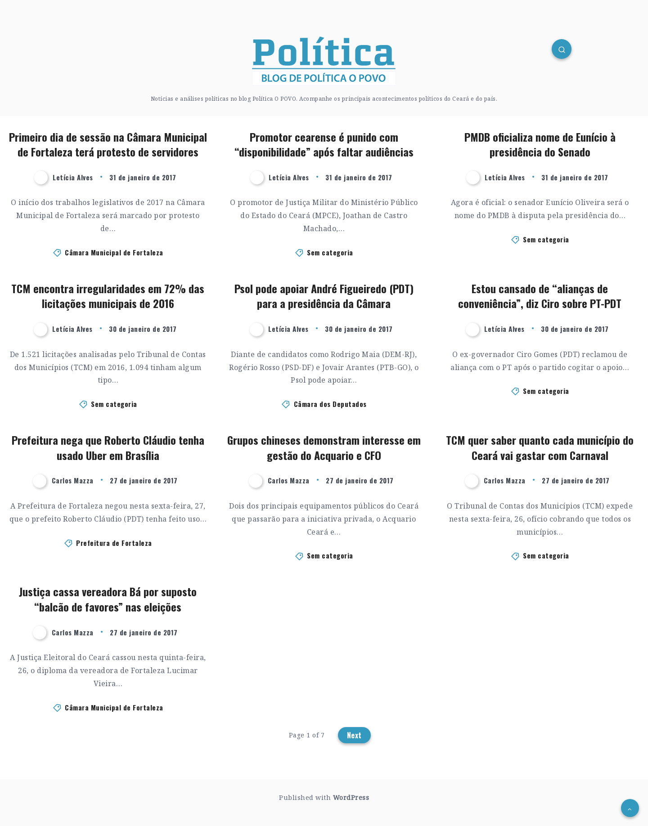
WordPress (351, 797)
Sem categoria (330, 252)
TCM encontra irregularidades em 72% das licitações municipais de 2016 (107, 296)
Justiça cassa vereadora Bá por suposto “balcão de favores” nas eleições (108, 599)
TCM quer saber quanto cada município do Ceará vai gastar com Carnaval (540, 447)
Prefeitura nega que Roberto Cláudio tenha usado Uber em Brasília (108, 447)
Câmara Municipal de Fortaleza (114, 252)
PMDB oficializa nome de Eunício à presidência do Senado (540, 144)
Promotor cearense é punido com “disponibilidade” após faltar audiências (324, 144)
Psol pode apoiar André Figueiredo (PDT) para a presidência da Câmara (324, 296)
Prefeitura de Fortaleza (114, 543)
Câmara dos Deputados (330, 404)
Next (354, 735)
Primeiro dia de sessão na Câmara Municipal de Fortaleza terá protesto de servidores (108, 144)
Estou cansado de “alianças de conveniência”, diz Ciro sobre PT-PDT (539, 296)
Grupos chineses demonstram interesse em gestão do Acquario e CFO (324, 447)
